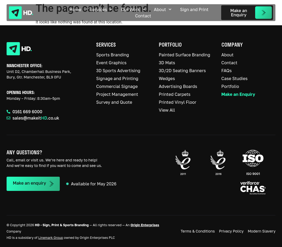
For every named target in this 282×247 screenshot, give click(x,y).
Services (101, 9)
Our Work (133, 9)
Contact (143, 15)
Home (75, 9)
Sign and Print (194, 9)
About (162, 9)
